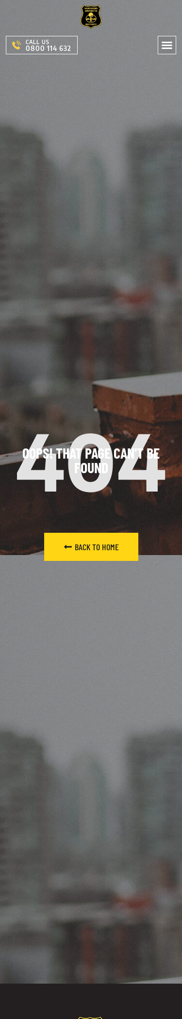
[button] (167, 45)
